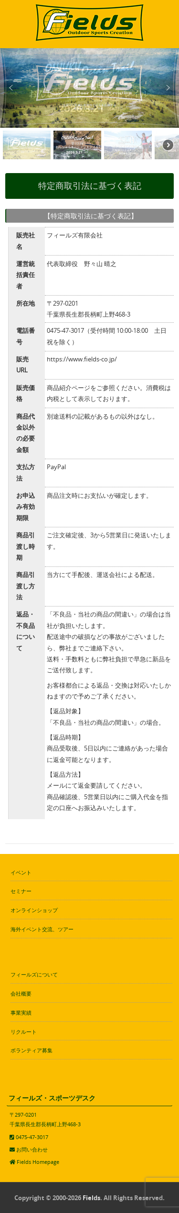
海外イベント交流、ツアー (42, 929)
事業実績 (21, 1012)
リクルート (24, 1031)
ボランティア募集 (32, 1050)
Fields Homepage (38, 1161)
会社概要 (21, 993)
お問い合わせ (32, 1149)
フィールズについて (34, 974)
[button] (11, 88)
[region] (89, 105)
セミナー (21, 890)
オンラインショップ (34, 910)
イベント (21, 872)
